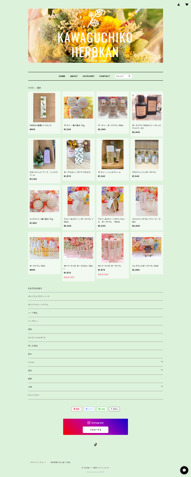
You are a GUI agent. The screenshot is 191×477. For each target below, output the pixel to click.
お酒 (30, 387)
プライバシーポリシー (38, 462)
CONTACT (104, 76)
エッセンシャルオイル (37, 337)
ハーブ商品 (33, 313)
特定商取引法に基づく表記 (60, 462)
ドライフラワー (34, 395)
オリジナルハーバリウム (38, 304)
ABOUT (74, 76)
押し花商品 (33, 346)
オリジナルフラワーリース (39, 296)
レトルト (31, 362)
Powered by (95, 472)
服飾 (30, 379)
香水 (30, 354)
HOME (62, 76)
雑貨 (30, 329)
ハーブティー (33, 321)
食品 (30, 370)
